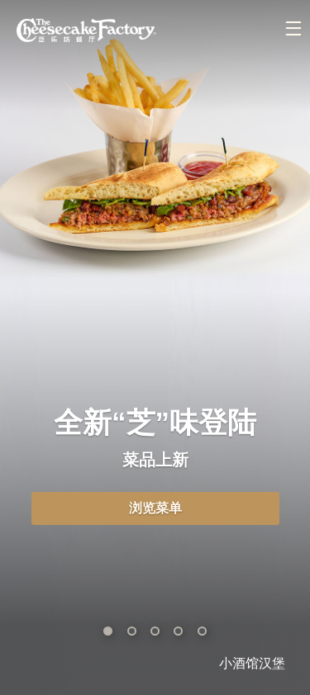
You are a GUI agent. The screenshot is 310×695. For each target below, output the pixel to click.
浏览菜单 (155, 508)
